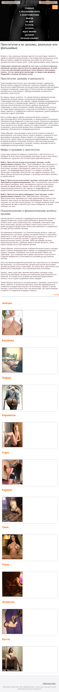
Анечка (7, 303)
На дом (29, 22)
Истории (29, 35)
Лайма (6, 377)
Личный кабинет (10, 2)
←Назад (55, 295)
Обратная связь (49, 684)
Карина (7, 489)
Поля (5, 564)
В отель (29, 25)
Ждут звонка (29, 32)
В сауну (29, 28)
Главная (29, 8)
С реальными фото (29, 12)
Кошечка (8, 340)
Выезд (29, 18)
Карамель (9, 415)
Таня (5, 527)
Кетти (6, 639)
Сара (5, 452)
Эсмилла (8, 601)
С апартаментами (29, 15)
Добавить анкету (48, 2)
